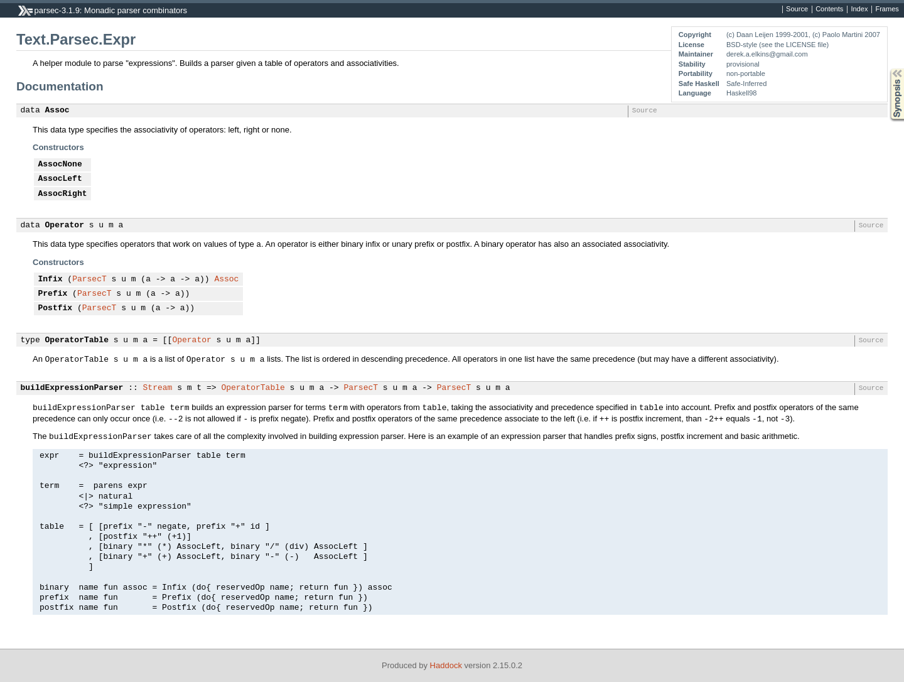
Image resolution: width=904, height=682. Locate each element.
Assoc (57, 110)
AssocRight (62, 194)
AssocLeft (60, 179)
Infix (50, 279)
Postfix (55, 308)
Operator (64, 225)
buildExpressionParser (72, 388)
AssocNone (60, 164)
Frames (886, 9)
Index (859, 9)
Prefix (53, 294)
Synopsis (887, 68)
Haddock (446, 665)
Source (797, 9)
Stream (158, 388)
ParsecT (89, 279)
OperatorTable (77, 340)
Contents (829, 9)
